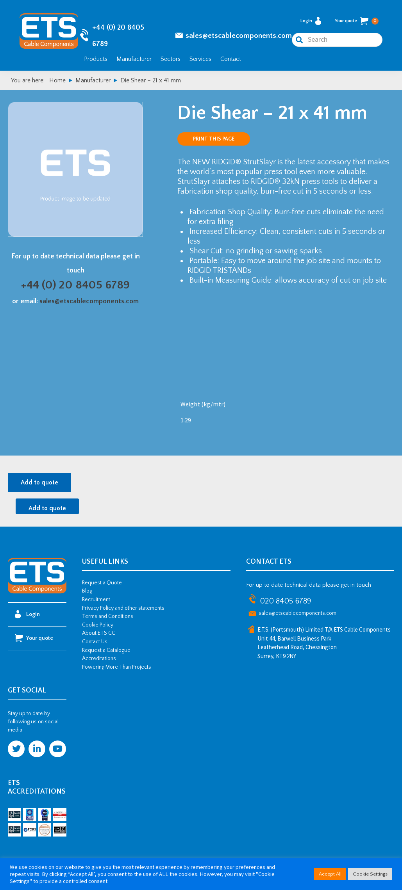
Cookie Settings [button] (370, 874)
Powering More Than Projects (116, 667)
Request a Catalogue (106, 650)
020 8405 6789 (285, 601)
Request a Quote (102, 583)
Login (310, 21)
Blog (87, 591)
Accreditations (99, 658)
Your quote (357, 21)
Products (95, 58)
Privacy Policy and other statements (123, 608)
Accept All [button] (330, 874)
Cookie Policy (97, 625)
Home (57, 80)
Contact (230, 58)
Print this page (213, 139)
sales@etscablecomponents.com (239, 36)
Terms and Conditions (107, 616)
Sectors (170, 58)
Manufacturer (134, 58)
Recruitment (96, 599)
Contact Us (94, 642)
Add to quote (39, 482)
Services (200, 58)
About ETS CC (98, 633)
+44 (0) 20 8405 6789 (75, 285)
